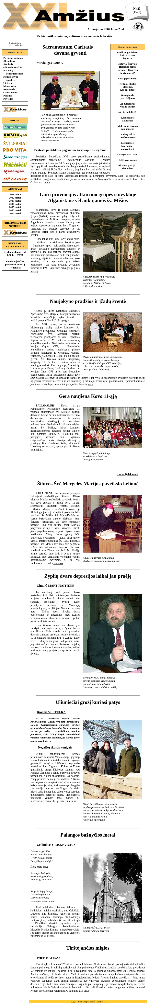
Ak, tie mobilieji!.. (127, 112)
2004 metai (15, 203)
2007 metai (15, 213)
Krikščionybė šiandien (10, 78)
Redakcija (100, 1001)
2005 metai (15, 207)
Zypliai (34, 653)
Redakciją (14, 267)
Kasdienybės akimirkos (127, 119)
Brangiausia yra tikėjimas (127, 97)
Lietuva (7, 83)
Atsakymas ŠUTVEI (128, 154)
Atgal (73, 1001)
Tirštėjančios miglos (87, 948)
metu (90, 384)
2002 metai (15, 197)
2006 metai (15, 210)
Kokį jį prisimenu (127, 78)
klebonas (58, 563)
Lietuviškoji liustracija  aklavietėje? (127, 146)
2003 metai (15, 200)
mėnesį (34, 271)
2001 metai (15, 194)
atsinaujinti (36, 449)
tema (47, 182)
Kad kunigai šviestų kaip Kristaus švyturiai (127, 55)
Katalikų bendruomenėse (13, 72)
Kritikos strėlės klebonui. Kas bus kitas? (128, 87)
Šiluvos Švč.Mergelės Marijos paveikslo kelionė (87, 483)
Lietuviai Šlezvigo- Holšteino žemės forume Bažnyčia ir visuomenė (128, 68)
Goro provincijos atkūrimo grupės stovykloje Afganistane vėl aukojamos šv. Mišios (88, 197)
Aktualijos (9, 61)
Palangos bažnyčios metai (88, 835)
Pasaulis (7, 95)
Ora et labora (10, 92)
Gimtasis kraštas (12, 67)
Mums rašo (9, 86)
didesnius (71, 801)
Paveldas (8, 98)
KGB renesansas (127, 160)
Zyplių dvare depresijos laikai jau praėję (87, 576)
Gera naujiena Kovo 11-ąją (88, 396)
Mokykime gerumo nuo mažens (127, 127)
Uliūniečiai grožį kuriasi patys (88, 702)
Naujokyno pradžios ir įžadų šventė (88, 301)
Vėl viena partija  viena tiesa (127, 167)
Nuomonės (9, 89)
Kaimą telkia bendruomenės (127, 136)
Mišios (50, 935)
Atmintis (8, 64)
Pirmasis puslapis (13, 57)
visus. (88, 990)
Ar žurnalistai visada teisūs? (127, 105)
